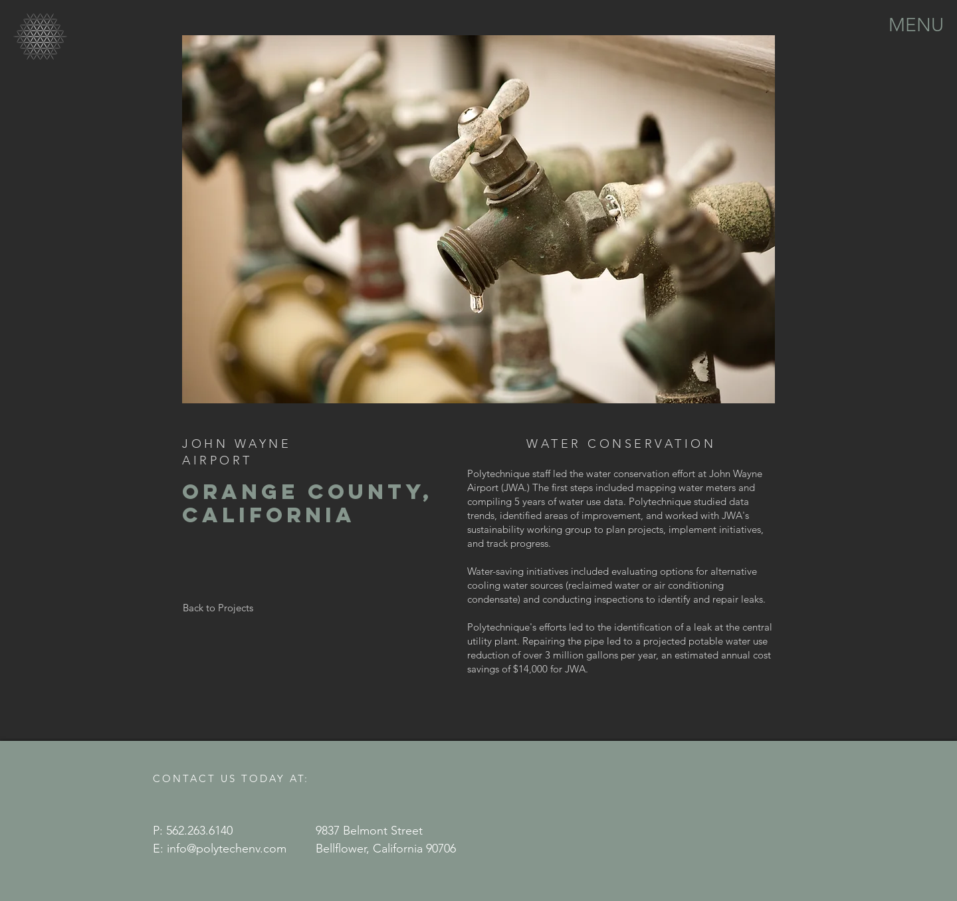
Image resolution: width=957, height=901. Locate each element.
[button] (916, 24)
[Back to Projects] (217, 607)
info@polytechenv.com (226, 848)
